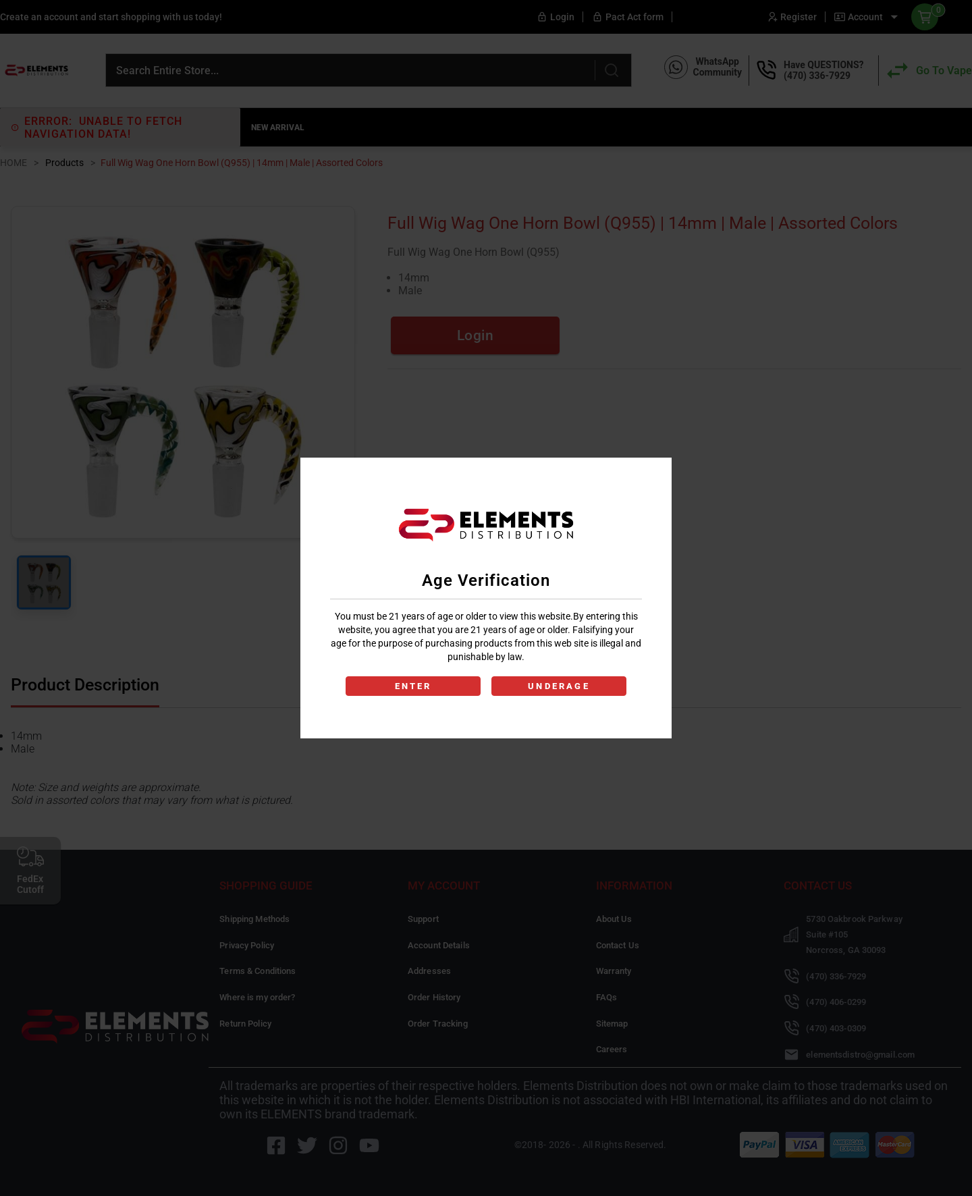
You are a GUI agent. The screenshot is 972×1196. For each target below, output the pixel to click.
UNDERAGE (559, 686)
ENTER (413, 686)
